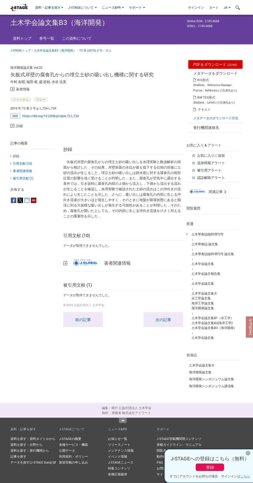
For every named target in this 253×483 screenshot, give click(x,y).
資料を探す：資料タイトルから (32, 438)
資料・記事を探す (49, 7)
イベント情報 (117, 456)
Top (123, 420)
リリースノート (119, 444)
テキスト (204, 109)
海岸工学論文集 (202, 303)
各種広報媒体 (117, 474)
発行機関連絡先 (206, 127)
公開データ (67, 450)
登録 (210, 467)
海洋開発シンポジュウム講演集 (211, 386)
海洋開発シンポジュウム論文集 (211, 379)
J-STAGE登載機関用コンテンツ (179, 438)
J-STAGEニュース (120, 462)
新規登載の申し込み (73, 462)
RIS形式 (203, 80)
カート (214, 7)
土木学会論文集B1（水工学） (212, 318)
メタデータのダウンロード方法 (215, 118)
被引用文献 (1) (23, 178)
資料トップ (22, 38)
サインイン (196, 7)
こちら (245, 476)
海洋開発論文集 (202, 308)
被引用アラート (209, 170)
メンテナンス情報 (121, 450)
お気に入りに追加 (211, 155)
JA (227, 7)
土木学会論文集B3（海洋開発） (55, 50)
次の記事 (163, 319)
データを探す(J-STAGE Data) (33, 462)
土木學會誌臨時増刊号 (207, 234)
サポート (137, 7)
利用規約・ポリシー (73, 456)
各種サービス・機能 (73, 444)
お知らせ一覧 (117, 438)
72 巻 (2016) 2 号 (90, 50)
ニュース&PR (113, 7)
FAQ (160, 462)
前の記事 (83, 319)
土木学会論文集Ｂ (204, 293)
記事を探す (18, 456)
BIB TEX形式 (206, 97)
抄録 (16, 156)
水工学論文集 (201, 298)
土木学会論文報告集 (205, 273)
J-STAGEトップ (20, 50)
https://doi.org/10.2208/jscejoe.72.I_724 (50, 116)
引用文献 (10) (22, 163)
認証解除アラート (211, 177)
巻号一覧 (46, 38)
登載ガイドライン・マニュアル (179, 444)
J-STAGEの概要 (70, 438)
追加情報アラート (211, 162)
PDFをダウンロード (215, 64)
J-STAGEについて (82, 7)
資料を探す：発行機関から (29, 450)
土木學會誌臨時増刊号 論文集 (212, 254)
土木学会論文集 (202, 263)
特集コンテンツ (119, 468)
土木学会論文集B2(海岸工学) (211, 323)
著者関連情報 (22, 171)
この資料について (77, 38)
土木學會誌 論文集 (204, 244)
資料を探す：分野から (26, 444)
